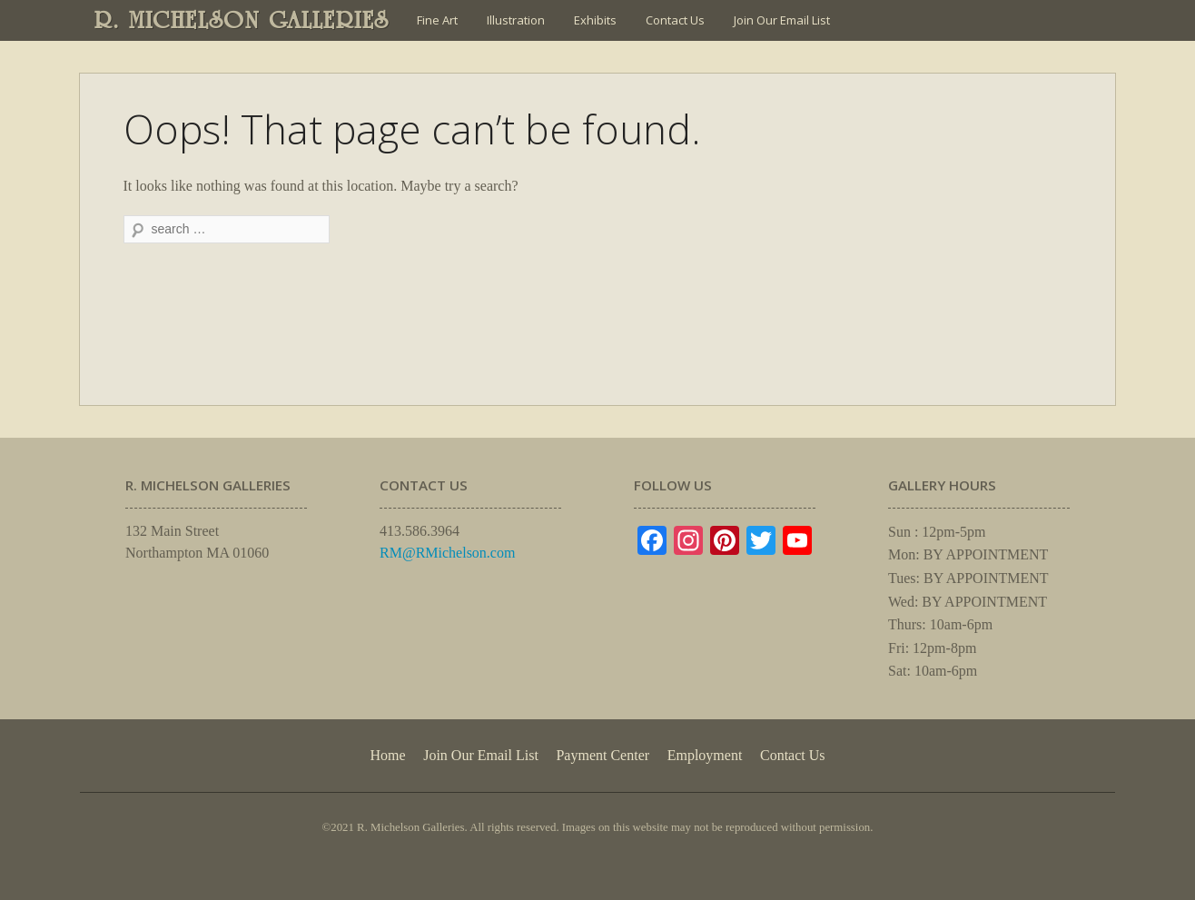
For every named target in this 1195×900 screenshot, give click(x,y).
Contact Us (675, 20)
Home (387, 755)
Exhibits (595, 20)
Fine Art (437, 20)
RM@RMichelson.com (447, 552)
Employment (705, 755)
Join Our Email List (782, 20)
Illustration (516, 20)
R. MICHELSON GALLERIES (242, 20)
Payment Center (602, 755)
